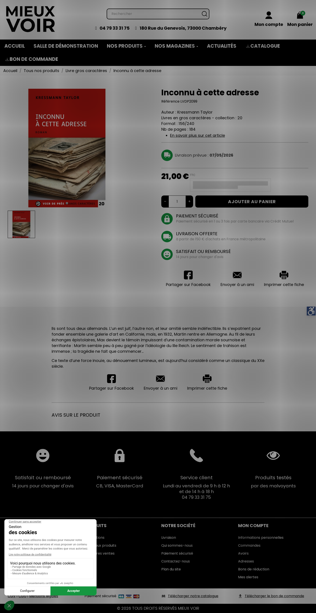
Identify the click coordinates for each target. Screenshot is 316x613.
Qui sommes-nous (177, 545)
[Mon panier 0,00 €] (300, 19)
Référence (170, 101)
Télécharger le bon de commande (274, 596)
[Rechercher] (158, 14)
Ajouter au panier (252, 202)
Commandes (249, 545)
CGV (12, 596)
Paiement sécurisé (177, 553)
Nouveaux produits (100, 545)
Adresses (246, 561)
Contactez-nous (175, 561)
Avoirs (243, 553)
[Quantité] (177, 201)
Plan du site (171, 569)
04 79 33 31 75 (114, 28)
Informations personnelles (261, 537)
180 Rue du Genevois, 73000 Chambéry (183, 28)
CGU (22, 596)
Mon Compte (253, 526)
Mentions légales (43, 596)
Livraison (168, 537)
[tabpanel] (67, 148)
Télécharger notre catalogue (193, 596)
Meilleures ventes (99, 553)
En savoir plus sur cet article (197, 135)
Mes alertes (248, 577)
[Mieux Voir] (30, 18)
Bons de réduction (253, 569)
